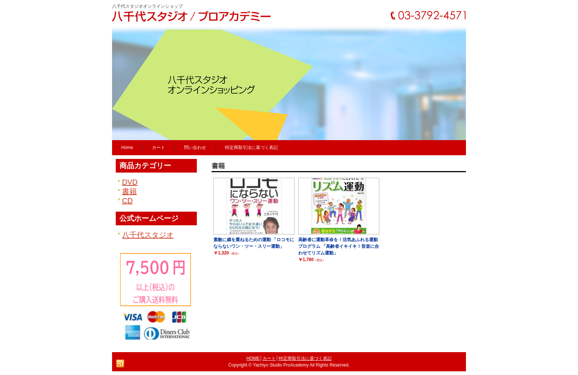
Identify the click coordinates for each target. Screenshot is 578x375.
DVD (129, 182)
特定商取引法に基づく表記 (305, 358)
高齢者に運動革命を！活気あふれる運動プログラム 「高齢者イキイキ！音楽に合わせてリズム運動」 (338, 246)
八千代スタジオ (148, 235)
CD (127, 201)
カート (269, 358)
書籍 (129, 191)
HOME (253, 358)
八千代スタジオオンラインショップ (147, 6)
